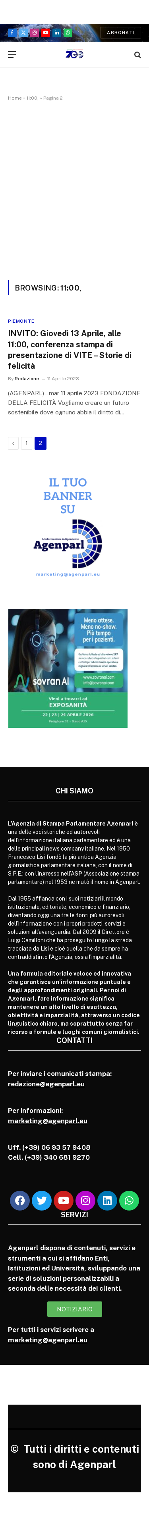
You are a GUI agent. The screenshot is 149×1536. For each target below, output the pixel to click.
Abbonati (120, 32)
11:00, (33, 98)
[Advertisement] (74, 189)
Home (15, 98)
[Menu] (12, 55)
